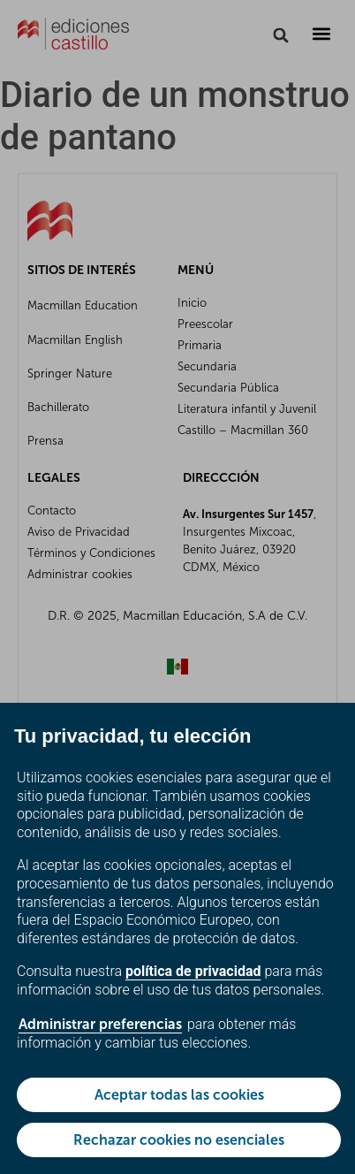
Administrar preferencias (100, 1024)
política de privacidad (193, 971)
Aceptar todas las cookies (179, 1094)
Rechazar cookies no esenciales (178, 1139)
